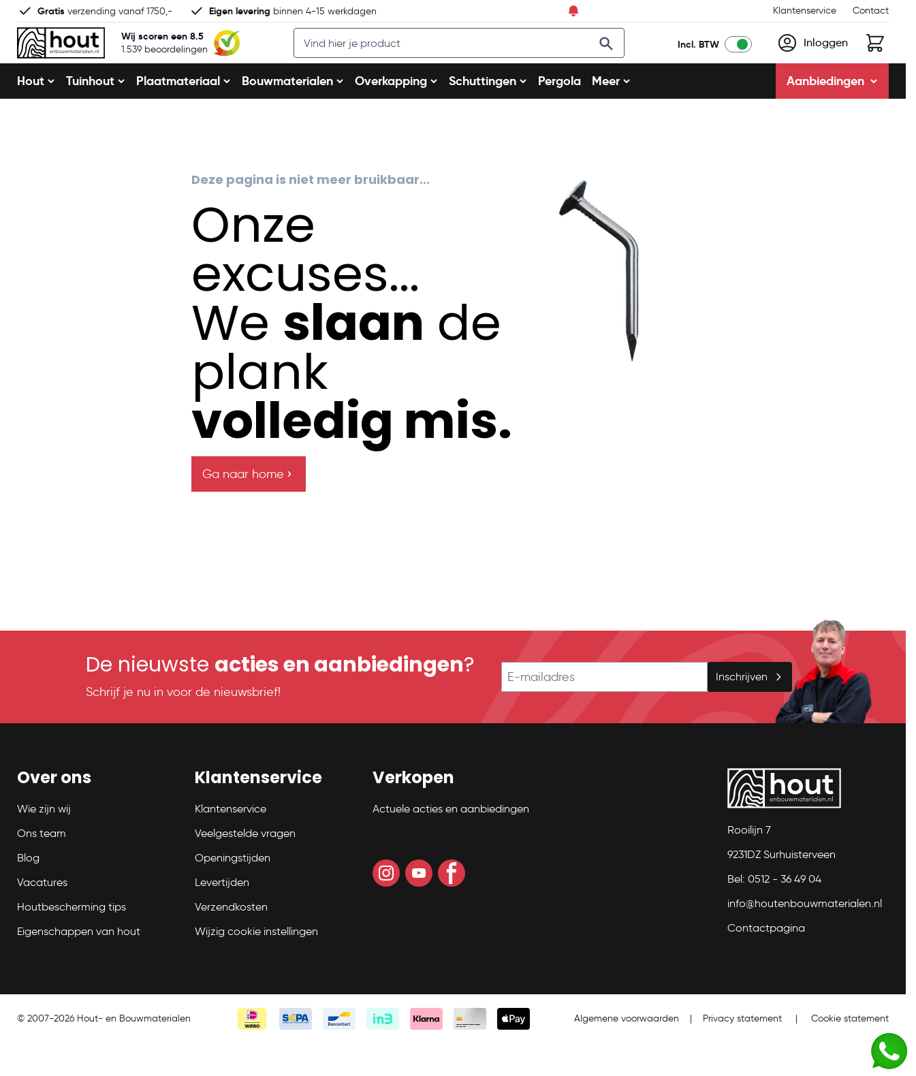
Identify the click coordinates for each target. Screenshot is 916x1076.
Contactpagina (766, 960)
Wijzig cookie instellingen (256, 964)
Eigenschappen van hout (78, 964)
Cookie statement (850, 1051)
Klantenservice (804, 10)
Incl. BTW (698, 60)
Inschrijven (750, 709)
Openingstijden (232, 890)
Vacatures (42, 914)
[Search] (620, 60)
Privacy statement (742, 1051)
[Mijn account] (812, 59)
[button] (97, 816)
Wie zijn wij (44, 841)
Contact (871, 10)
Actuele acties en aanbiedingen (451, 841)
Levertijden (222, 914)
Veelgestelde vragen (245, 865)
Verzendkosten (231, 939)
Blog (28, 890)
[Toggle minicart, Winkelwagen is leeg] (875, 59)
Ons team (41, 865)
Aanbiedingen (832, 113)
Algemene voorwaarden (626, 1051)
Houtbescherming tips (71, 939)
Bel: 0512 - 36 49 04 (774, 911)
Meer (611, 113)
